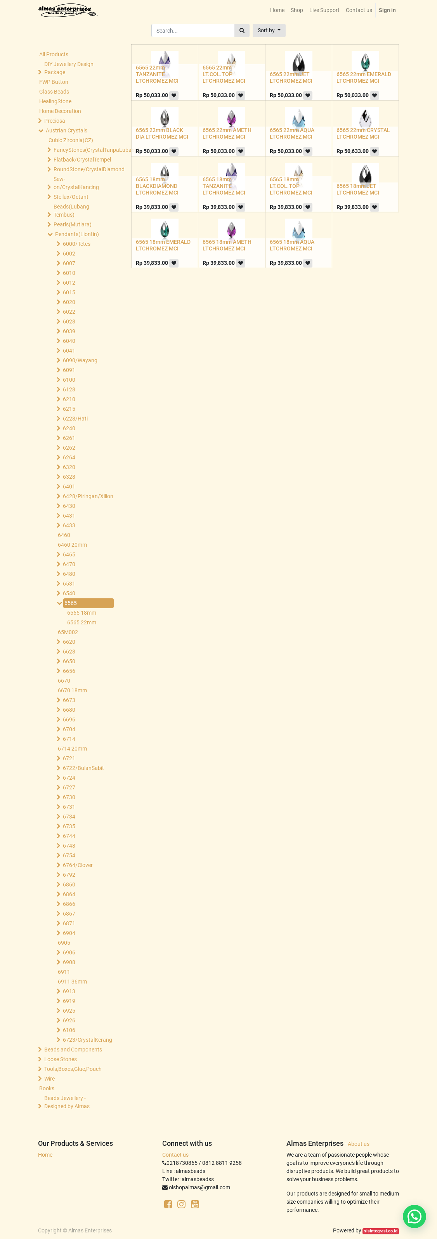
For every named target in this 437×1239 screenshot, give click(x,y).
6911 (64, 972)
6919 (69, 1001)
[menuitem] (277, 10)
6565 (70, 603)
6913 (69, 991)
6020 (69, 302)
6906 (69, 952)
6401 (69, 486)
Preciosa (54, 121)
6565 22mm (81, 622)
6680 (69, 710)
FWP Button (53, 82)
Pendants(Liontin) (77, 234)
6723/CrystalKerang (87, 1040)
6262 (69, 448)
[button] (269, 30)
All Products (53, 54)
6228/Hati (75, 418)
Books (46, 1088)
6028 (69, 321)
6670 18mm (72, 690)
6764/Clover (78, 865)
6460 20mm (72, 545)
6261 (69, 438)
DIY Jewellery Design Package (69, 68)
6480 (69, 574)
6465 (69, 554)
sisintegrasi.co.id (380, 1231)
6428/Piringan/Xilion (87, 496)
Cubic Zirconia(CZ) (71, 140)
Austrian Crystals (66, 130)
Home (45, 1155)
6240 (69, 428)
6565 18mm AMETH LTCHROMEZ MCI (227, 245)
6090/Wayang (80, 360)
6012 (69, 283)
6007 (69, 263)
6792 (69, 875)
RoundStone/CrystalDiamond (82, 169)
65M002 (68, 632)
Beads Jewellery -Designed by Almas (67, 1102)
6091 (69, 370)
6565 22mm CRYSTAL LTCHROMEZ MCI (363, 133)
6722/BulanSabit (83, 768)
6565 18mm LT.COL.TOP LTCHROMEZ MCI (291, 186)
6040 (69, 341)
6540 (69, 593)
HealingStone (55, 101)
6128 (69, 389)
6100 (69, 380)
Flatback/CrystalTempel (82, 159)
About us (358, 1144)
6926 (69, 1020)
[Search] (242, 30)
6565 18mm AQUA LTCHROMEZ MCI (292, 245)
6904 (69, 933)
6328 (69, 477)
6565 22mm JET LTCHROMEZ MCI (291, 77)
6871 (69, 923)
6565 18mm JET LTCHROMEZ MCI (357, 189)
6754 (69, 855)
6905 (64, 943)
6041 (69, 351)
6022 (69, 312)
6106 (69, 1030)
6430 (69, 506)
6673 (69, 700)
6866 (69, 904)
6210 (69, 399)
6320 (69, 467)
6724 (69, 778)
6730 (69, 797)
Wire (49, 1079)
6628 (69, 651)
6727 (69, 787)
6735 (69, 826)
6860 (69, 884)
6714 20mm (72, 748)
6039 (69, 331)
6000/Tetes (76, 244)
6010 (69, 273)
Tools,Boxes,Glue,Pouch (73, 1069)
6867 (69, 914)
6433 (69, 525)
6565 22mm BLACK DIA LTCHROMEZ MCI (162, 133)
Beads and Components (73, 1049)
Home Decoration (60, 111)
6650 (69, 661)
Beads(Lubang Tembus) (71, 210)
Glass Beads (54, 92)
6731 (69, 807)
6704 (69, 729)
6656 (69, 671)
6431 (69, 516)
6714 (69, 739)
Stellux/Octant (71, 197)
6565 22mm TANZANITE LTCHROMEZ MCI (157, 74)
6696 (69, 719)
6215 (69, 409)
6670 (64, 681)
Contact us (175, 1155)
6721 (69, 758)
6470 (69, 564)
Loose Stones (60, 1059)
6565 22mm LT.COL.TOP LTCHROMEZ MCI (224, 74)
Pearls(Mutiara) (73, 224)
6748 (69, 846)
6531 (69, 583)
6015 (69, 292)
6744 (69, 836)
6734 (69, 816)
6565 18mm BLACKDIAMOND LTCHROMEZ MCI (157, 186)
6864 (69, 894)
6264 (69, 457)
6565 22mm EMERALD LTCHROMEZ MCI (363, 77)
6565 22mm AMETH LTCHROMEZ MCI (227, 133)
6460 (64, 535)
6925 (69, 1011)
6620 (69, 642)
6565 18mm (81, 613)
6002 (69, 253)
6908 (69, 962)
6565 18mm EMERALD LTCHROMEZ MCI (163, 245)
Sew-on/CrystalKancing (76, 183)
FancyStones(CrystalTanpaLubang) (82, 150)
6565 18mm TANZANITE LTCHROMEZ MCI (224, 186)
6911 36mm (72, 981)
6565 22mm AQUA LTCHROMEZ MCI (292, 133)
